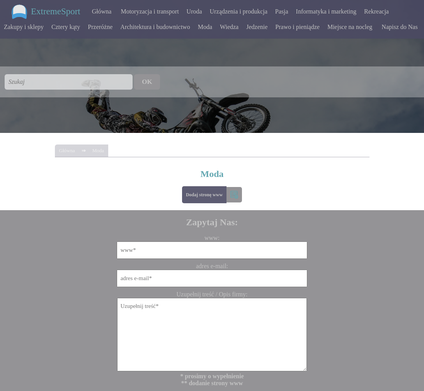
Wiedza (229, 27)
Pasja (281, 11)
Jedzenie (256, 27)
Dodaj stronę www (204, 194)
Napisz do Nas (399, 27)
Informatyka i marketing (326, 11)
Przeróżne (100, 27)
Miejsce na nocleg (349, 27)
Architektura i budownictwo (155, 27)
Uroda (194, 11)
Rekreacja (376, 11)
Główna (102, 11)
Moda (205, 27)
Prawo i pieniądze (297, 27)
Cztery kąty (65, 27)
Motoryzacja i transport (150, 11)
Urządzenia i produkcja (238, 11)
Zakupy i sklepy (24, 27)
